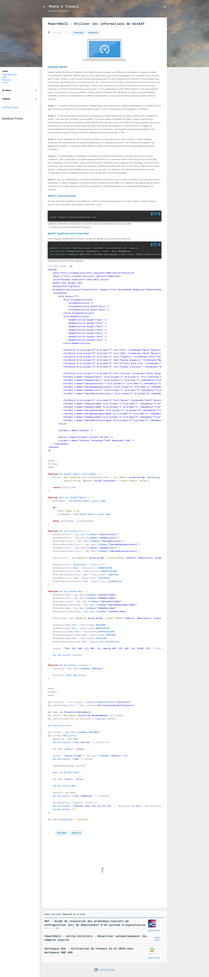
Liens (5, 82)
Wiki (4, 77)
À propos (6, 80)
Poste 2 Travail (64, 7)
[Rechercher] (165, 7)
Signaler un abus (10, 107)
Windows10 (93, 33)
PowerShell (78, 33)
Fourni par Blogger (104, 969)
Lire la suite (154, 932)
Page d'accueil (9, 74)
